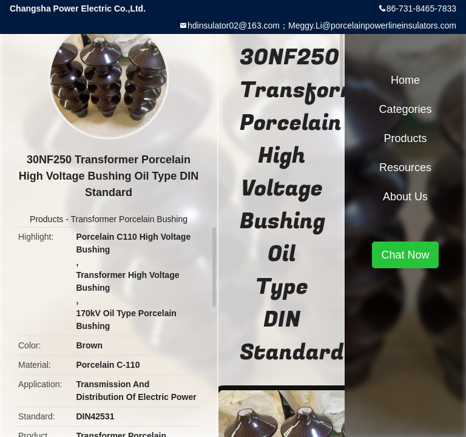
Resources (405, 167)
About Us (405, 197)
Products (46, 219)
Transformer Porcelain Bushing (129, 219)
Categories (405, 109)
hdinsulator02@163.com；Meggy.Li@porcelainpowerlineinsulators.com (321, 25)
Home (405, 80)
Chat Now (405, 255)
